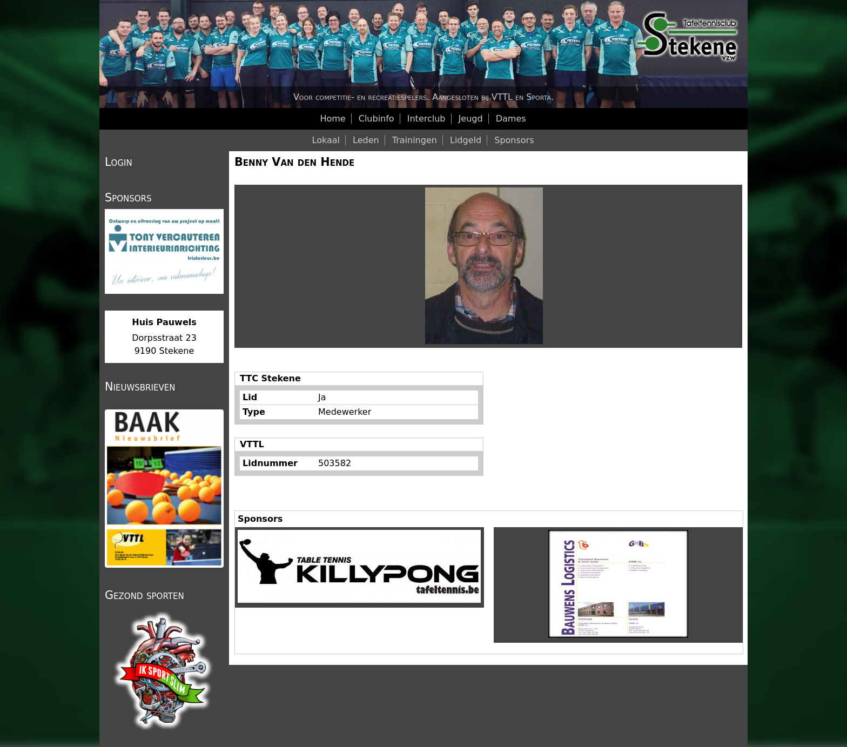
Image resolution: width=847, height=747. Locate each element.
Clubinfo (376, 118)
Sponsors (514, 140)
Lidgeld (465, 140)
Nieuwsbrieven (140, 386)
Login (118, 162)
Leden (366, 140)
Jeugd (471, 118)
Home (332, 118)
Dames (511, 118)
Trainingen (414, 140)
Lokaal (326, 140)
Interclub (426, 118)
